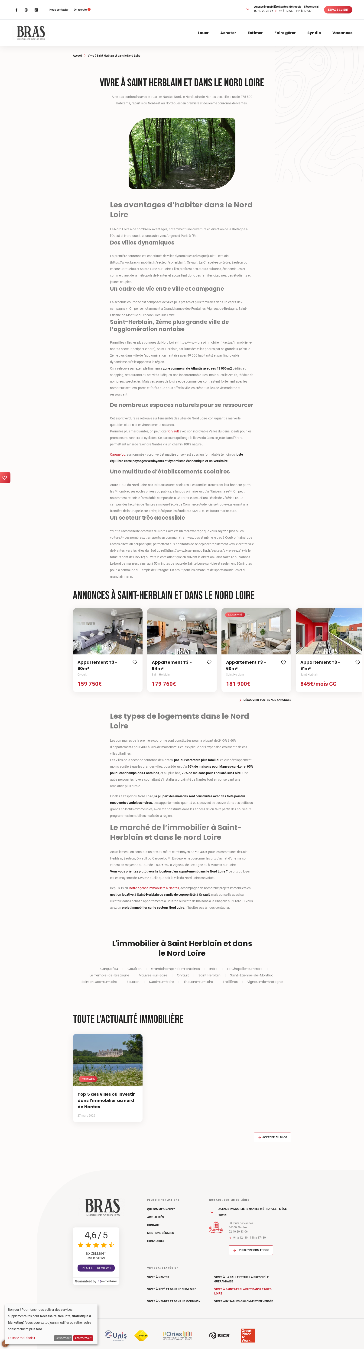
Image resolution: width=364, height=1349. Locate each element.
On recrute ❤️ (82, 9)
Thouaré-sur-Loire (198, 981)
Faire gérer (285, 32)
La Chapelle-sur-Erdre (245, 968)
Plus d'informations (251, 1250)
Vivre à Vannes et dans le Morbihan (173, 1301)
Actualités (155, 1217)
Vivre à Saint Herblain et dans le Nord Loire (243, 1291)
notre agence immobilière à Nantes (154, 888)
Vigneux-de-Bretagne (265, 981)
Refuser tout (63, 1338)
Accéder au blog (272, 1137)
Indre (213, 968)
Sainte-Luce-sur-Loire (99, 981)
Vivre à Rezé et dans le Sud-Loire (171, 1289)
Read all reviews (96, 1268)
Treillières (230, 981)
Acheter (228, 32)
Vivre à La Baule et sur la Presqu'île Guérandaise (241, 1279)
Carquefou (117, 454)
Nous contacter (58, 9)
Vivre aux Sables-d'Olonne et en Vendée (243, 1301)
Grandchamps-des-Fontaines (175, 968)
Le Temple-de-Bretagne (109, 975)
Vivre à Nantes (158, 1277)
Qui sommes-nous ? (161, 1209)
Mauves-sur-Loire (153, 975)
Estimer (255, 32)
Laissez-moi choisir (21, 1338)
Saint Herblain (209, 975)
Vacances (342, 32)
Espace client (338, 9)
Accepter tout (83, 1338)
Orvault (173, 431)
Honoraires (155, 1241)
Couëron (134, 968)
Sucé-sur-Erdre (161, 981)
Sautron (133, 981)
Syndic (314, 32)
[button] (247, 9)
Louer (203, 32)
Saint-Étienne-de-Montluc (251, 975)
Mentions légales (160, 1233)
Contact (153, 1225)
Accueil (77, 55)
